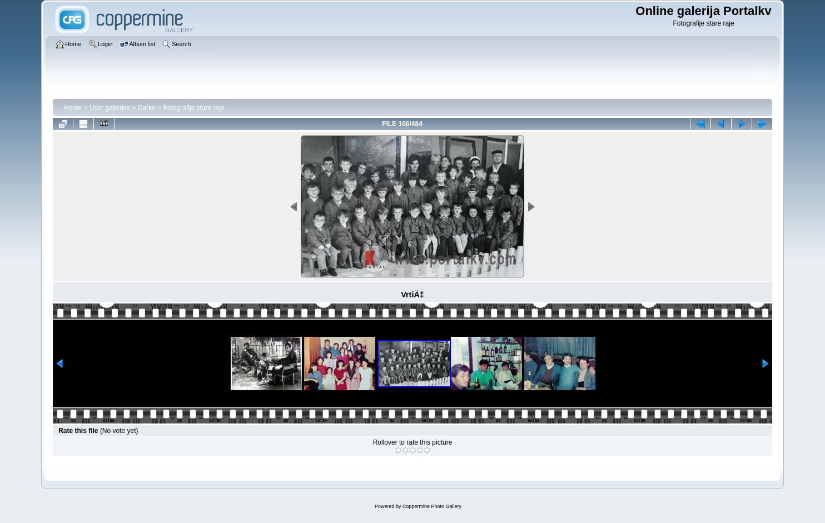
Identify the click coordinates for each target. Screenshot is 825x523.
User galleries (110, 108)
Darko (147, 108)
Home (73, 108)
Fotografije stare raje (194, 108)
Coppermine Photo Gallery (431, 506)
